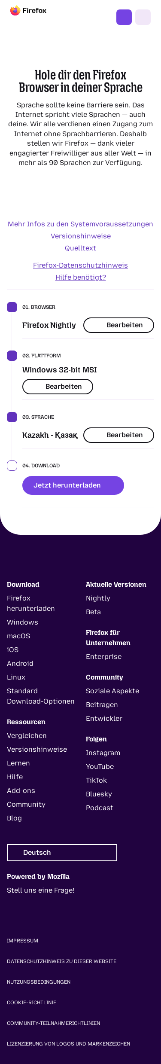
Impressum (22, 941)
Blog (14, 818)
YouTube (100, 766)
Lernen (18, 763)
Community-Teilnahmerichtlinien (53, 1023)
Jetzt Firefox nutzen (124, 17)
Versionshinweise (81, 236)
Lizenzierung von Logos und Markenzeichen (68, 1044)
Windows (22, 622)
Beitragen (102, 705)
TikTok (96, 780)
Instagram (103, 753)
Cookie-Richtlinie (31, 1003)
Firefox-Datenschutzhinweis (80, 265)
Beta (93, 612)
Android (20, 663)
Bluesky (99, 794)
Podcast (99, 808)
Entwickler (104, 718)
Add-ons (21, 791)
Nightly (98, 598)
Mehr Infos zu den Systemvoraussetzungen (80, 224)
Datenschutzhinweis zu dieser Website (61, 961)
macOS (18, 636)
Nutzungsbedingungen (38, 982)
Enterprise (104, 656)
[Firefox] (36, 17)
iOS (12, 650)
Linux (16, 677)
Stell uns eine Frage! (40, 890)
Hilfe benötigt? (80, 277)
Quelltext (80, 248)
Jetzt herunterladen (73, 485)
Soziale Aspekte (112, 691)
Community (26, 804)
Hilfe (15, 777)
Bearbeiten (118, 325)
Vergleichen (27, 736)
